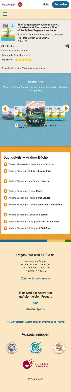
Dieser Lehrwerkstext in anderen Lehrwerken (31, 164)
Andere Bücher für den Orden (29, 181)
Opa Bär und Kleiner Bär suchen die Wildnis (37, 125)
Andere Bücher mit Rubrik (30, 171)
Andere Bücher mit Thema (25, 191)
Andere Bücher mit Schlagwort (28, 214)
